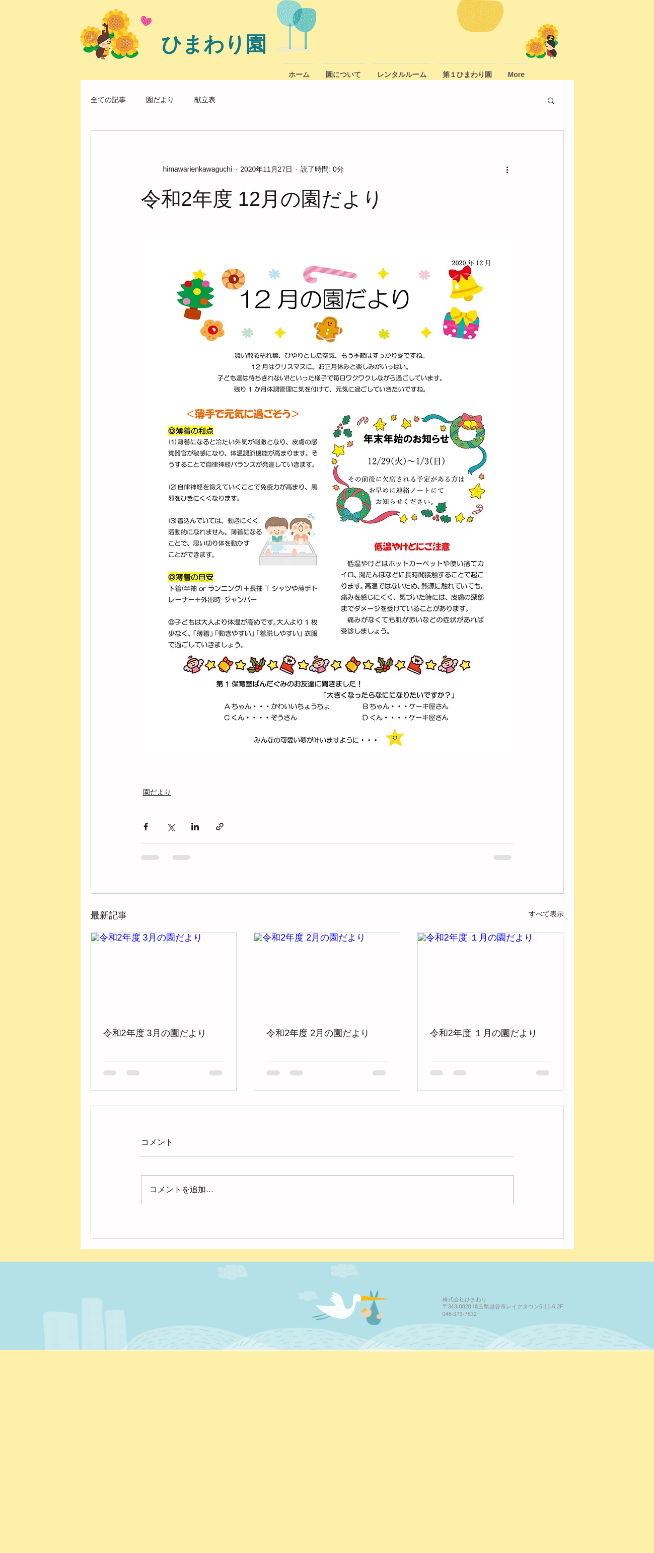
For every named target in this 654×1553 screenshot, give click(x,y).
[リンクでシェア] (220, 826)
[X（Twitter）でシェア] (170, 826)
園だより (160, 100)
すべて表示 (546, 914)
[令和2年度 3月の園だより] (164, 974)
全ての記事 (108, 100)
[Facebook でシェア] (146, 826)
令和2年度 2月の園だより (318, 1033)
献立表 (204, 100)
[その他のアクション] (507, 169)
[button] (551, 100)
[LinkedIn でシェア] (195, 826)
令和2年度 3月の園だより (154, 1033)
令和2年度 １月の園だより (483, 1033)
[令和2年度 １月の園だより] (490, 974)
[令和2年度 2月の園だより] (327, 974)
